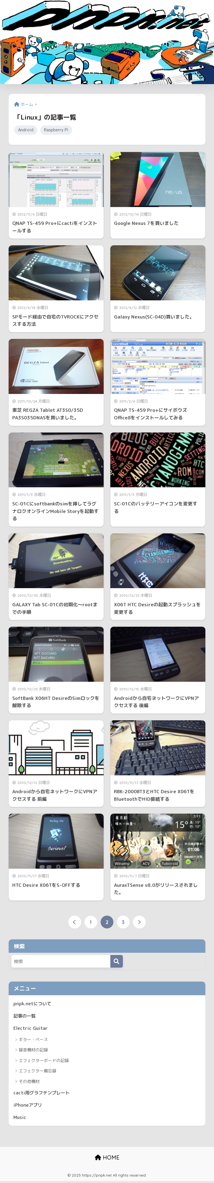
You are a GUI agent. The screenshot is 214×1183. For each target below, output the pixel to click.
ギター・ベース (33, 1041)
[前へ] (74, 922)
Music (20, 1119)
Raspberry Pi (57, 130)
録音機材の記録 (33, 1051)
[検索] (116, 962)
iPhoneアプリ (28, 1106)
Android (26, 130)
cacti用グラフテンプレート (42, 1094)
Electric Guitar (30, 1029)
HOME (107, 1159)
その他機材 (29, 1082)
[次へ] (139, 922)
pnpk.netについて (32, 1004)
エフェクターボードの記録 (44, 1062)
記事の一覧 (25, 1016)
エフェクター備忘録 (37, 1072)
